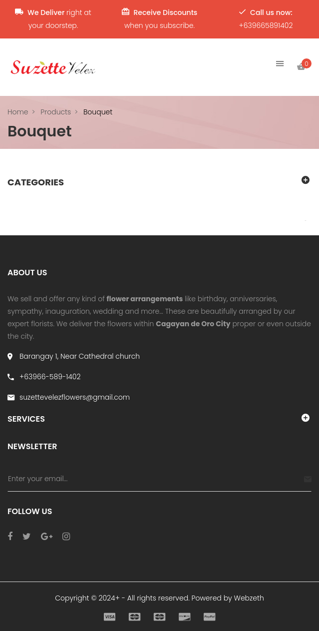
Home (17, 112)
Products (55, 112)
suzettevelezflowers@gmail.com (74, 397)
